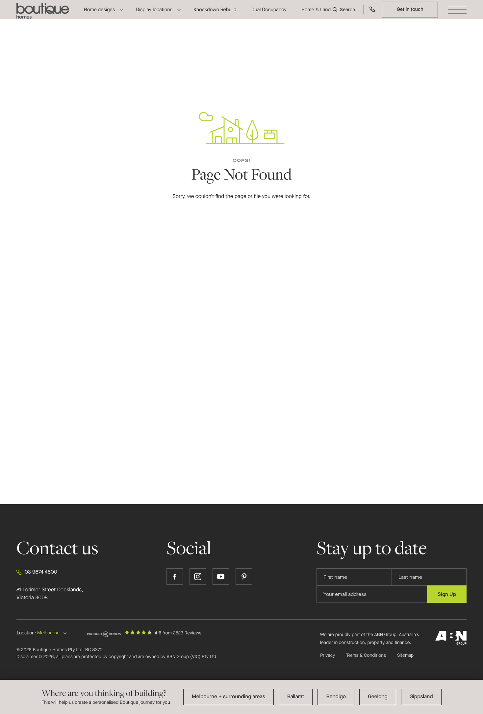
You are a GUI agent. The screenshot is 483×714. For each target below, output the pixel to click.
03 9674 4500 (36, 572)
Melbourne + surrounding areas (228, 696)
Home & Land (316, 15)
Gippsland (421, 696)
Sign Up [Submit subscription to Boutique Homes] (447, 594)
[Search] (344, 15)
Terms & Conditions (366, 655)
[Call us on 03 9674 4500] (372, 14)
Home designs (99, 15)
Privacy (327, 655)
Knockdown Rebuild (215, 15)
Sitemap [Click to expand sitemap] (405, 655)
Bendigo (336, 696)
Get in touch (410, 14)
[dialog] (241, 697)
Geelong (378, 696)
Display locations (154, 15)
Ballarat (295, 696)
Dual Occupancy (269, 15)
